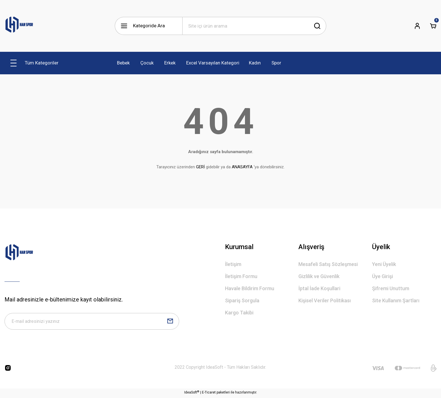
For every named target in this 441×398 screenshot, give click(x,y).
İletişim (233, 264)
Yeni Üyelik (384, 264)
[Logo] (19, 26)
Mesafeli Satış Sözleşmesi (328, 264)
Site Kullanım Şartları (395, 300)
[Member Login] (417, 26)
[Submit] (170, 322)
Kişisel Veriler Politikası (324, 300)
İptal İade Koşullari (319, 288)
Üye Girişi (382, 276)
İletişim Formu (241, 276)
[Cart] (433, 26)
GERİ (200, 166)
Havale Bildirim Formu (249, 288)
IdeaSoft (191, 394)
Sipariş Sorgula (242, 300)
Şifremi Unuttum (390, 288)
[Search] (254, 26)
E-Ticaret (209, 394)
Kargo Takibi (239, 313)
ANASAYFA (242, 166)
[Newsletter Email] (91, 322)
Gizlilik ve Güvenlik (318, 276)
